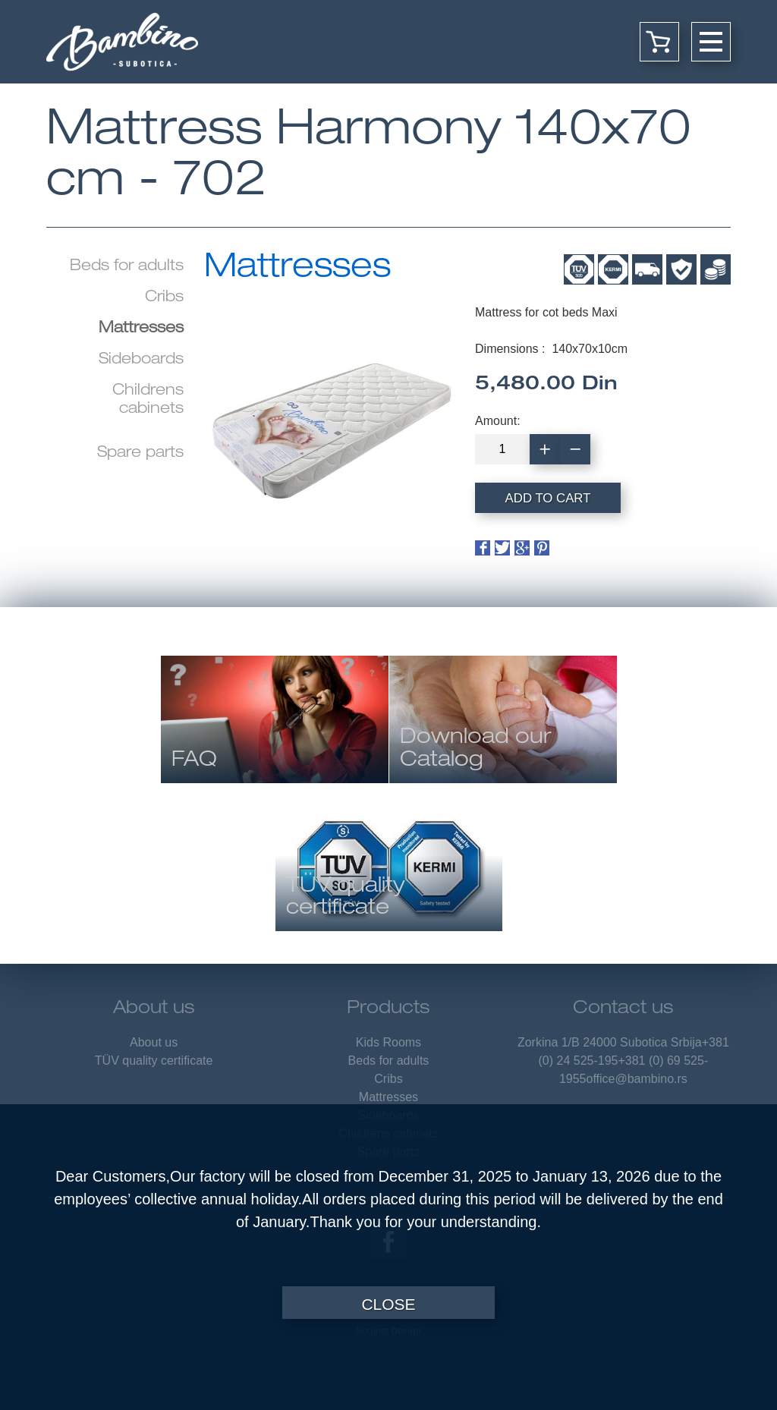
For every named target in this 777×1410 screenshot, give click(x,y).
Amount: (498, 420)
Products (388, 1009)
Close (388, 1304)
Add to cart (548, 498)
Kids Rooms (388, 1042)
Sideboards (141, 360)
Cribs (164, 298)
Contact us (623, 1009)
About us (153, 1009)
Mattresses (388, 1097)
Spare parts (140, 453)
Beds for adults (127, 267)
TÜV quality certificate (154, 1060)
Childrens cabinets (148, 400)
